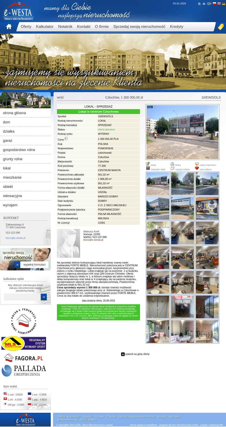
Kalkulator (45, 26)
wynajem (10, 205)
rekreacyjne (12, 196)
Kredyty (176, 26)
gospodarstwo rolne (19, 150)
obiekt (8, 187)
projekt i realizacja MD (211, 425)
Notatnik (65, 26)
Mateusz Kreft (91, 231)
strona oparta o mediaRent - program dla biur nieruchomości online (164, 425)
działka (9, 131)
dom (6, 122)
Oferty (26, 26)
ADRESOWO (88, 419)
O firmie (102, 26)
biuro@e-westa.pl (16, 238)
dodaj (151, 165)
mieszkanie (12, 177)
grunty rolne (13, 159)
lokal (7, 168)
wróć (60, 97)
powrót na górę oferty (138, 354)
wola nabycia (203, 169)
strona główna (14, 113)
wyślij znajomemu (205, 165)
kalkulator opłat (155, 169)
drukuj (175, 165)
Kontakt (83, 26)
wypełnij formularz (35, 264)
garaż (7, 141)
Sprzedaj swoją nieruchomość (139, 26)
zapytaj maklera (180, 169)
